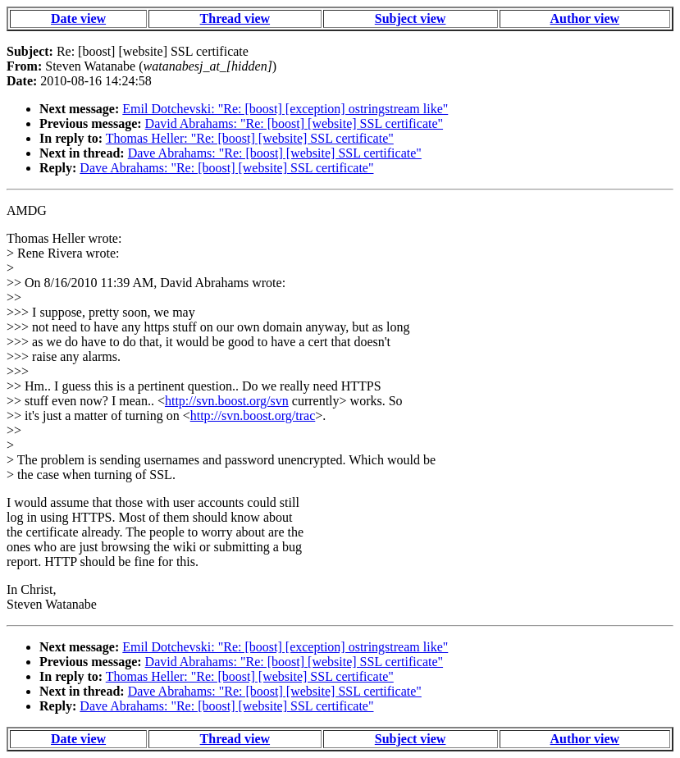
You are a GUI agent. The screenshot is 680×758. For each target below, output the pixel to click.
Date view (78, 18)
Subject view (410, 18)
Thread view (235, 18)
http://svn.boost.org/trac (253, 415)
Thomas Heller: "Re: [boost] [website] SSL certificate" (250, 138)
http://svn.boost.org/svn (227, 401)
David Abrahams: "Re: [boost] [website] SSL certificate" (294, 123)
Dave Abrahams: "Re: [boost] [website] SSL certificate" (275, 153)
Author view (585, 18)
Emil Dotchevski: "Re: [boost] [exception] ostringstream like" (285, 109)
